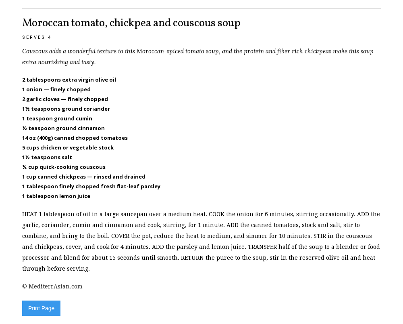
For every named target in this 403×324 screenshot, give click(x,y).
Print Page (41, 308)
